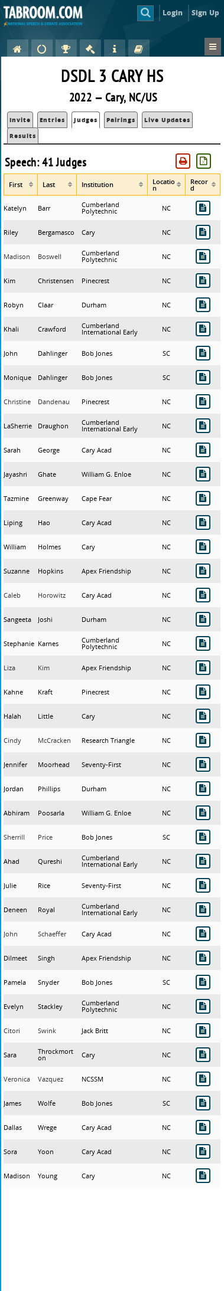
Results (22, 136)
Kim (44, 667)
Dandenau (54, 401)
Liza (9, 667)
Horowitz (52, 595)
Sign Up (205, 13)
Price (45, 837)
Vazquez (50, 1078)
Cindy (12, 740)
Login (173, 13)
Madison (17, 256)
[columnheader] (21, 184)
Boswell (49, 256)
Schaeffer (52, 933)
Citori (12, 1030)
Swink (47, 1030)
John (11, 933)
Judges (86, 120)
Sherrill (14, 837)
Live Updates (167, 120)
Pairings (120, 120)
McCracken (54, 740)
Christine (17, 401)
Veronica (17, 1078)
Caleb (12, 595)
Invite (20, 120)
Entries (52, 120)
